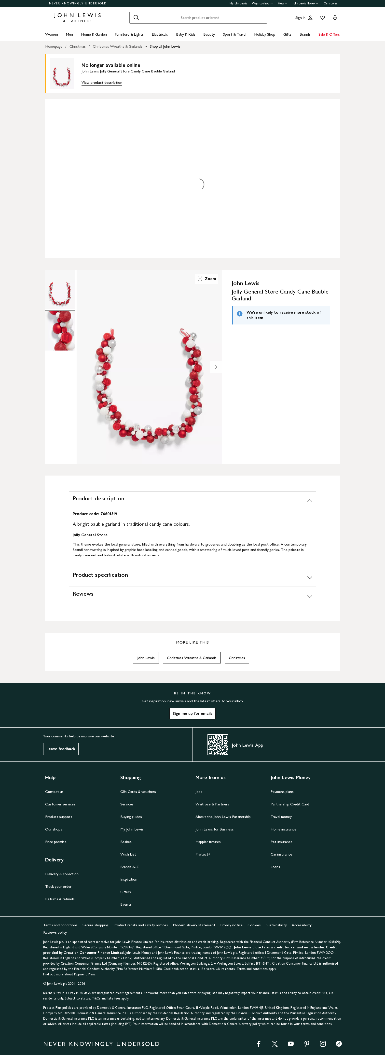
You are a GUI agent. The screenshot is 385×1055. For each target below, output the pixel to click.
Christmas (77, 46)
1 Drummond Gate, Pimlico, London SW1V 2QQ (197, 947)
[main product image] (66, 73)
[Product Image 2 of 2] (60, 331)
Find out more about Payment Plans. (69, 974)
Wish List (128, 854)
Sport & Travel (234, 34)
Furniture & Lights (129, 34)
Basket (126, 841)
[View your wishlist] (322, 18)
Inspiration (128, 879)
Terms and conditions (60, 925)
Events (126, 904)
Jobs (198, 791)
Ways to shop (262, 3)
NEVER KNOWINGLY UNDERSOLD (78, 3)
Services (127, 804)
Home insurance (283, 829)
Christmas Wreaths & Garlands (117, 46)
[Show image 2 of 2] (216, 367)
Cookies (254, 925)
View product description (102, 82)
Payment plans (282, 791)
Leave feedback (60, 748)
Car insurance (281, 854)
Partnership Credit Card (290, 804)
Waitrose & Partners (212, 804)
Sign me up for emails (192, 713)
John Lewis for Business (214, 829)
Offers (125, 891)
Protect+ (202, 854)
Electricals (160, 34)
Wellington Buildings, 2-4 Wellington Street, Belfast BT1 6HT (225, 963)
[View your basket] (335, 18)
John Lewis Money (306, 3)
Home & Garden (94, 34)
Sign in (300, 17)
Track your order (58, 886)
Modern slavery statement (194, 925)
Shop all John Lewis (165, 46)
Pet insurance (281, 841)
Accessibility (302, 925)
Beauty (209, 34)
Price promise (56, 841)
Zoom (206, 279)
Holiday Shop (264, 34)
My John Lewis (238, 3)
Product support (58, 816)
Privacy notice (231, 925)
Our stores (330, 3)
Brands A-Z (129, 866)
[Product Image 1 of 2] (60, 289)
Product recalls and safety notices (140, 925)
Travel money (281, 816)
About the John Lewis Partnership (223, 816)
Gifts (287, 34)
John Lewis (146, 657)
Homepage (53, 46)
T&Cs (96, 998)
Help (283, 3)
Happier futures (208, 841)
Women (51, 34)
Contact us (54, 791)
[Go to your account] (310, 18)
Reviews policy (55, 932)
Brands (305, 34)
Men (69, 34)
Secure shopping (95, 925)
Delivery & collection (62, 874)
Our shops (53, 829)
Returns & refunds (60, 899)
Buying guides (131, 816)
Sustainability (276, 925)
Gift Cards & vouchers (138, 791)
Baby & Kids (185, 34)
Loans (275, 866)
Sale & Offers (329, 34)
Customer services (60, 804)
